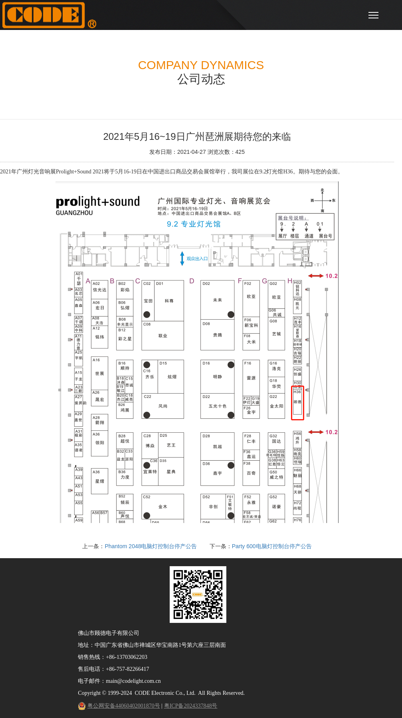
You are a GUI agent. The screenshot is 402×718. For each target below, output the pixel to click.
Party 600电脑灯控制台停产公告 (272, 546)
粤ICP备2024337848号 (191, 706)
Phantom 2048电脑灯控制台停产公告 (151, 546)
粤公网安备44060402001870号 (123, 706)
